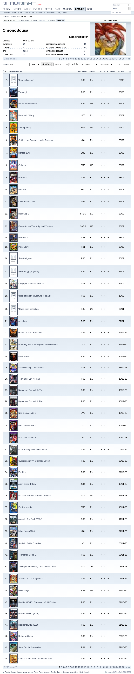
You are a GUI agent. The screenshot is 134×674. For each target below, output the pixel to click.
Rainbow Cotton (26, 636)
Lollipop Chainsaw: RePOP (31, 283)
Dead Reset (24, 356)
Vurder (37, 9)
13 (85, 59)
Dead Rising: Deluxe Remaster (32, 449)
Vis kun (6, 64)
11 (85, 47)
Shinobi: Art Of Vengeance (30, 578)
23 (114, 59)
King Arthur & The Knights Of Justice (35, 226)
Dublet (126, 64)
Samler (79, 9)
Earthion (22, 472)
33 (24, 44)
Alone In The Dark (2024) (30, 519)
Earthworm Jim (25, 507)
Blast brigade (25, 258)
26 (123, 59)
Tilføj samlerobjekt (13, 12)
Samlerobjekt (15, 72)
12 (85, 44)
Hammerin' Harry (26, 115)
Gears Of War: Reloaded (30, 332)
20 (24, 54)
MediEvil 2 (23, 237)
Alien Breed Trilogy (27, 484)
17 (96, 59)
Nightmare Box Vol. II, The (30, 390)
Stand (112, 72)
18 (100, 59)
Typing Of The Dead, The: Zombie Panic (37, 566)
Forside (7, 672)
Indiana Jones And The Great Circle (35, 658)
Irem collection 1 (27, 80)
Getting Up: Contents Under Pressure (36, 140)
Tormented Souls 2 (27, 555)
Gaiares (22, 165)
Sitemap (66, 672)
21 (108, 59)
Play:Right (24, 20)
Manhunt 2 (23, 177)
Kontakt (86, 672)
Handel (17, 9)
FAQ (59, 12)
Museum (68, 9)
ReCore (22, 189)
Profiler (30, 12)
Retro (48, 9)
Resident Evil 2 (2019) (28, 625)
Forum (6, 9)
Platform (82, 72)
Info (89, 9)
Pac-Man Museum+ (27, 103)
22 (111, 59)
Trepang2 (22, 92)
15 (91, 59)
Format (92, 72)
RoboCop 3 (23, 214)
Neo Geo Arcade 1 (27, 413)
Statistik (51, 12)
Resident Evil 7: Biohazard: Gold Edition (37, 602)
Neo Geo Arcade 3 (27, 437)
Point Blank (23, 247)
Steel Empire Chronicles (29, 647)
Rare (57, 9)
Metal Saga (23, 590)
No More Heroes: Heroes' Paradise (34, 495)
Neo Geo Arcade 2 (27, 425)
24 (117, 59)
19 (102, 59)
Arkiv (27, 9)
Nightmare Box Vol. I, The (30, 401)
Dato (120, 72)
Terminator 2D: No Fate (29, 379)
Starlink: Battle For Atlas (29, 543)
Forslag (40, 12)
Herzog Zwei (24, 153)
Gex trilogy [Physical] (29, 271)
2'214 (25, 51)
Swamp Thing (24, 127)
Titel (11, 64)
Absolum (22, 321)
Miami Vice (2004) (26, 531)
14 (88, 59)
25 (120, 59)
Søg (65, 12)
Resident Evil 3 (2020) (28, 613)
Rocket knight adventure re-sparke (35, 296)
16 (94, 59)
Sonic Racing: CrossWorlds (31, 367)
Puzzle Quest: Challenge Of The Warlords (38, 344)
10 (76, 59)
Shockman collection (29, 309)
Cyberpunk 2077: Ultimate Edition (34, 461)
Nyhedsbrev (74, 672)
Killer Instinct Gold (26, 201)
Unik (118, 64)
